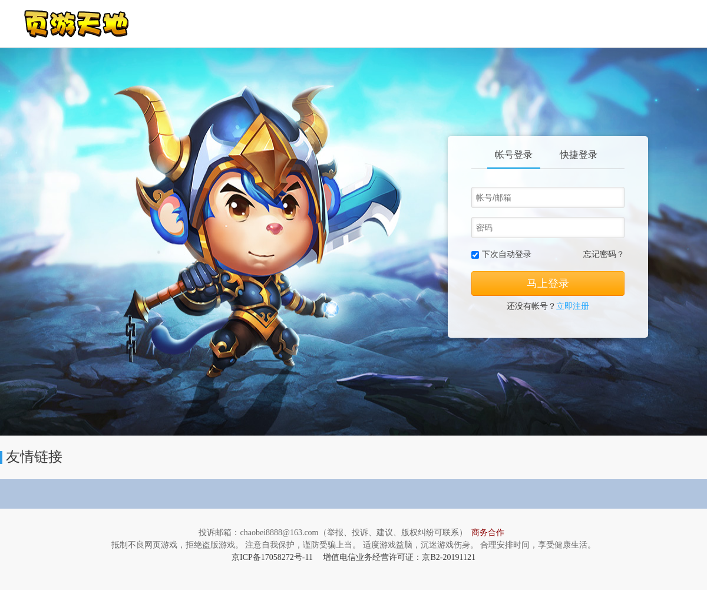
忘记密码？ (604, 254)
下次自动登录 (506, 254)
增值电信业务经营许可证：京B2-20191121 (399, 557)
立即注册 (572, 306)
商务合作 (487, 532)
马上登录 (548, 283)
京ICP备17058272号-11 (272, 557)
